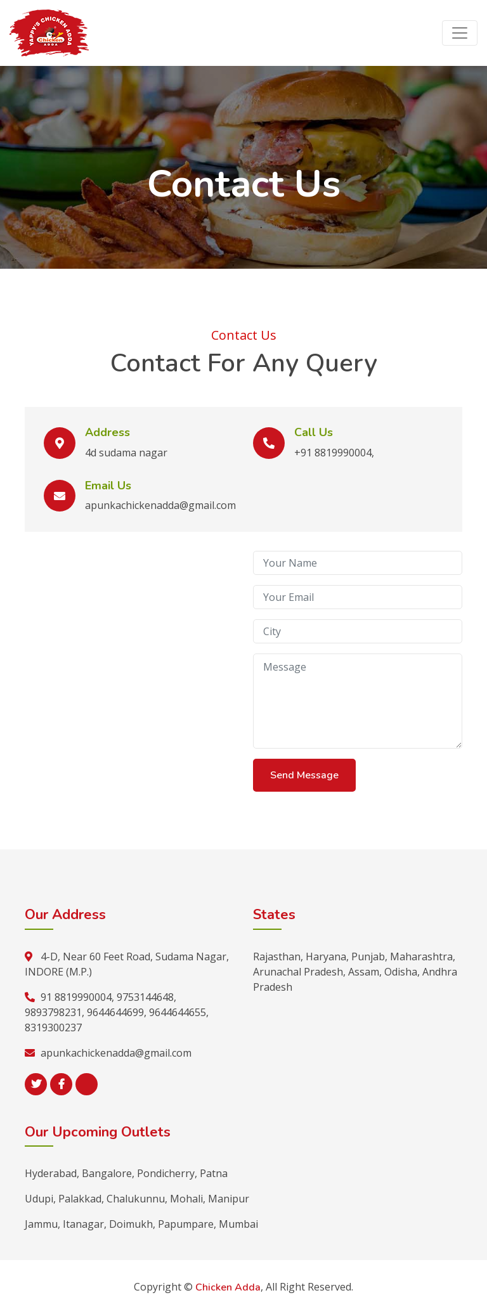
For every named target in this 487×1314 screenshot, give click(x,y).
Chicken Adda (228, 1287)
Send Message (304, 775)
